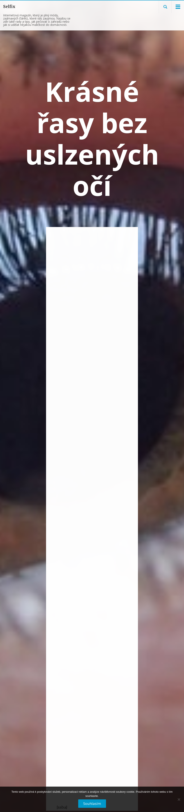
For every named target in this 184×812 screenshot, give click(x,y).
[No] (179, 801)
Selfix (9, 6)
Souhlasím (92, 803)
